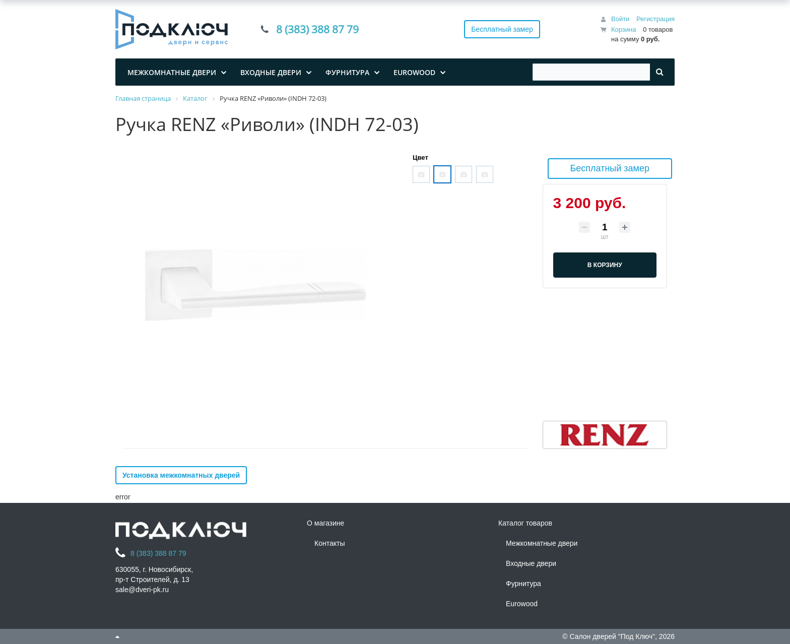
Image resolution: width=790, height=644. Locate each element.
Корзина (623, 29)
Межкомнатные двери (541, 543)
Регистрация (655, 19)
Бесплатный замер (502, 29)
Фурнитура (523, 583)
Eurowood (522, 604)
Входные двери (531, 563)
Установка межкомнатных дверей (181, 475)
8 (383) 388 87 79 (317, 29)
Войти (620, 19)
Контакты (329, 543)
